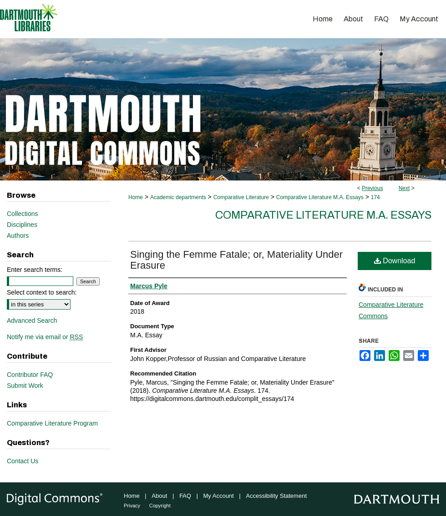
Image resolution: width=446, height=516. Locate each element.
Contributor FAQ (30, 374)
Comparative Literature (241, 197)
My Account (218, 495)
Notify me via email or (45, 337)
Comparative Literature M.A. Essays (320, 197)
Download (395, 261)
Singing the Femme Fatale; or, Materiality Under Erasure (236, 260)
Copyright (160, 505)
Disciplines (22, 224)
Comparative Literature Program (52, 423)
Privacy (132, 505)
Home (135, 197)
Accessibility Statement (276, 495)
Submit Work (25, 385)
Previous (372, 188)
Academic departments (178, 197)
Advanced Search (32, 320)
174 (375, 197)
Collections (22, 213)
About (159, 495)
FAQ (185, 495)
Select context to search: (41, 292)
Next (404, 188)
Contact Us (22, 461)
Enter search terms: (34, 269)
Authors (18, 235)
